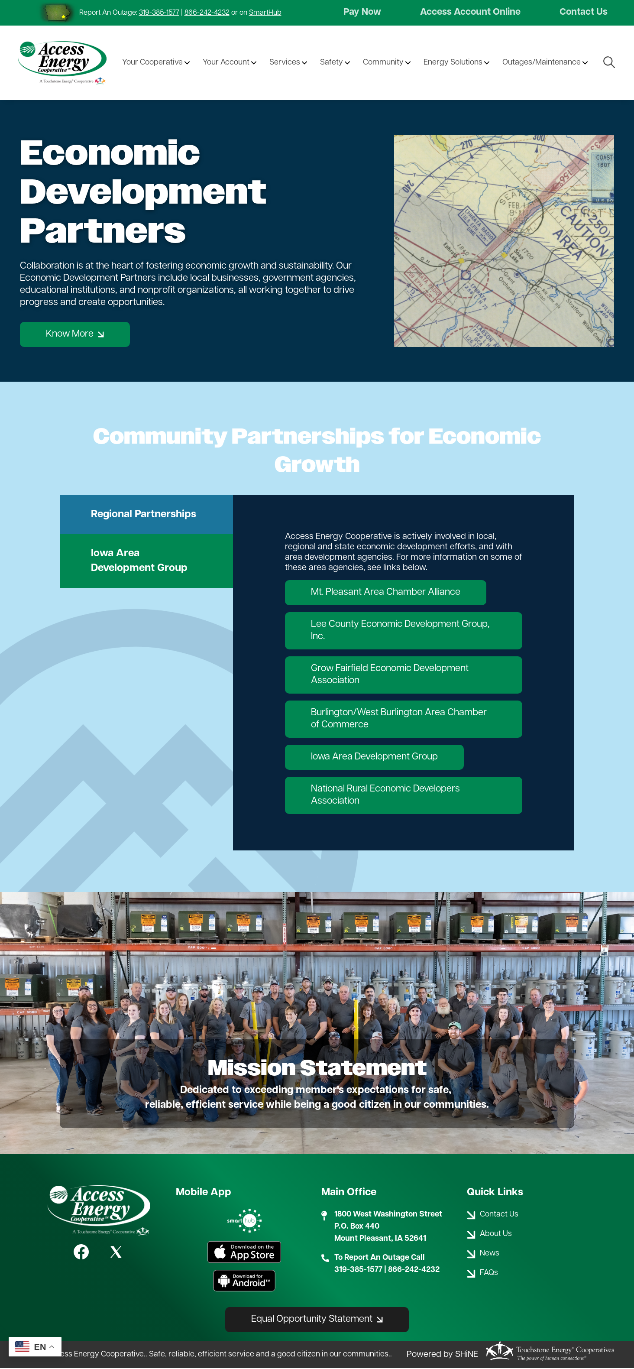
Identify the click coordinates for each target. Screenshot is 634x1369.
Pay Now (362, 13)
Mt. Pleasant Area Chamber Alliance (385, 593)
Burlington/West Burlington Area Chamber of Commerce (399, 719)
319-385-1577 (159, 13)
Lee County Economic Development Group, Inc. (400, 631)
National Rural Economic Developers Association (385, 796)
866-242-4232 (207, 13)
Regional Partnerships (143, 515)
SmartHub (265, 13)
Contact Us (583, 13)
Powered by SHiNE (442, 1355)
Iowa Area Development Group (139, 561)
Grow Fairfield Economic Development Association (390, 675)
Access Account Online (470, 13)
